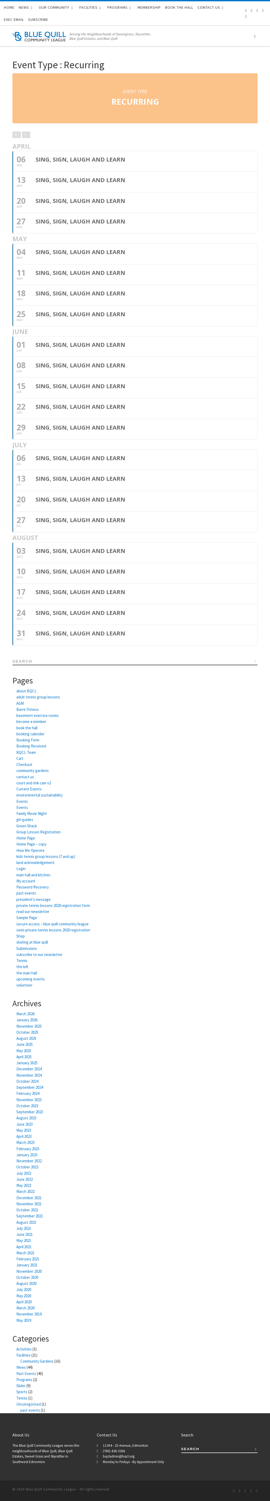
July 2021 (23, 1228)
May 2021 (23, 1240)
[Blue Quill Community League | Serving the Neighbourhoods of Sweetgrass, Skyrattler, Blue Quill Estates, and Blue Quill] (39, 36)
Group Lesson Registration (38, 831)
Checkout (24, 764)
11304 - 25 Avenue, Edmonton (125, 1445)
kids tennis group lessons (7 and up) (45, 856)
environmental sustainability (39, 795)
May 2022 (23, 1185)
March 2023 (25, 1142)
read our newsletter (32, 911)
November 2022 (29, 1160)
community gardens (32, 770)
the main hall (26, 972)
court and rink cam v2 (33, 782)
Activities (24, 1349)
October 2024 (27, 1081)
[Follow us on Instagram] (263, 10)
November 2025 (29, 1026)
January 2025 (26, 1062)
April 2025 (24, 1056)
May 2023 (23, 1130)
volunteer (24, 985)
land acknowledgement (35, 862)
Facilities (23, 1355)
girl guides (24, 819)
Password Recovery (32, 887)
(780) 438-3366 (114, 1451)
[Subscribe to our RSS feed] (246, 10)
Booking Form (27, 739)
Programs (24, 1379)
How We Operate (30, 850)
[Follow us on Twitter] (257, 10)
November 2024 (29, 1075)
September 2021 (29, 1215)
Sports (21, 1391)
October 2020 (27, 1277)
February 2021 (27, 1258)
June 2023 (24, 1124)
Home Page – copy (31, 844)
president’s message (33, 899)
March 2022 (25, 1191)
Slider (21, 1385)
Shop (20, 936)
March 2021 (25, 1252)
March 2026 (25, 1013)
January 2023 (26, 1154)
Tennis (21, 960)
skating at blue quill (32, 942)
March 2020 (25, 1307)
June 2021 (24, 1234)
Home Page (25, 838)
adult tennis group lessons (38, 697)
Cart (19, 758)
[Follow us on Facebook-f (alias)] (251, 10)
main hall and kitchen (33, 874)
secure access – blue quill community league (52, 923)
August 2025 (26, 1038)
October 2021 (27, 1209)
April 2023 (24, 1136)
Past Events (26, 1373)
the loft (22, 966)
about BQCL (26, 690)
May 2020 (23, 1295)
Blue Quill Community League (51, 1489)
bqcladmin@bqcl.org (118, 1456)
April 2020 (24, 1301)
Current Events (29, 788)
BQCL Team (26, 752)
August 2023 (26, 1117)
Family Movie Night (31, 813)
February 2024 (27, 1093)
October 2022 (27, 1166)
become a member (31, 721)
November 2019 (29, 1314)
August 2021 (26, 1222)
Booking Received (31, 746)
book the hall (26, 727)
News (21, 1367)
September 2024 (29, 1087)
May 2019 (23, 1320)
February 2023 (27, 1148)
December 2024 (29, 1068)
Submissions (26, 948)
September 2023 (29, 1111)
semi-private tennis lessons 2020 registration (53, 929)
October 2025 (27, 1032)
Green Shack (26, 825)
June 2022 (24, 1179)
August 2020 (26, 1283)
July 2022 (23, 1173)
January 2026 (26, 1019)
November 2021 (29, 1203)
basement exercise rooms (37, 715)
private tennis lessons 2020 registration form (53, 905)
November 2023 (29, 1099)
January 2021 (26, 1264)
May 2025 (23, 1050)
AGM (20, 703)
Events (22, 801)
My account (25, 880)
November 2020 (29, 1271)
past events (26, 893)
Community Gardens (37, 1361)
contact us (25, 776)
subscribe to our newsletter (39, 954)
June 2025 (24, 1044)
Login (21, 868)
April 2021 (24, 1246)
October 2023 (27, 1105)
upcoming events (30, 979)
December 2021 (29, 1197)
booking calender (30, 733)
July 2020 (23, 1289)
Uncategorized (28, 1404)
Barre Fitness (27, 709)
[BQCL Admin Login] (246, 16)
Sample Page (26, 917)
